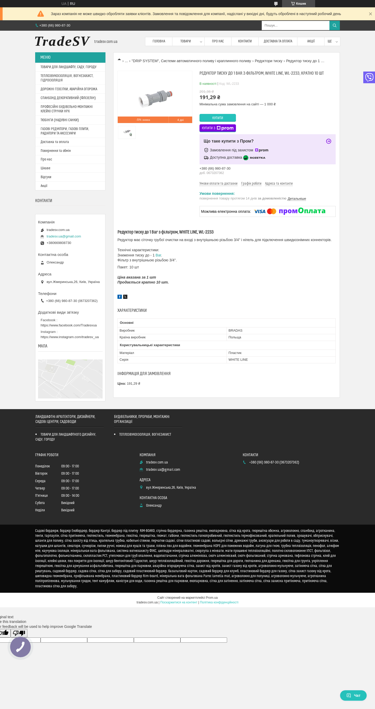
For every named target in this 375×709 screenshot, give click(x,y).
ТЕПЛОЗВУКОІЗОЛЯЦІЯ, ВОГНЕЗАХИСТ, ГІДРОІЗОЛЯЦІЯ (67, 78)
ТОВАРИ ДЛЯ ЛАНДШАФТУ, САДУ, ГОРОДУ (68, 67)
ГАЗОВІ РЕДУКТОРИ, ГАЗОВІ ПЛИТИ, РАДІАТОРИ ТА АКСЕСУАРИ (65, 131)
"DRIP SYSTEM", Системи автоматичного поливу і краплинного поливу (191, 61)
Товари (185, 41)
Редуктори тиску (268, 61)
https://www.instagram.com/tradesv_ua (70, 337)
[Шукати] (334, 25)
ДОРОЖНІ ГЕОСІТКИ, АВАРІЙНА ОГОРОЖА (69, 89)
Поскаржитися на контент (178, 602)
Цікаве (45, 168)
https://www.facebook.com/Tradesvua (69, 325)
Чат (353, 695)
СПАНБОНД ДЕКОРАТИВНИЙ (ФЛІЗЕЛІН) (68, 98)
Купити (217, 118)
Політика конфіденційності (219, 602)
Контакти (245, 41)
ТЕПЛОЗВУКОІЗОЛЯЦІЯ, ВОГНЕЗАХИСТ (145, 435)
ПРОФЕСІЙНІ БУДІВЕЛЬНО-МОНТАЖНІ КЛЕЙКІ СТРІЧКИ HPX (67, 109)
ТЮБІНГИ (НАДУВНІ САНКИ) (60, 120)
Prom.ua (212, 598)
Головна (159, 41)
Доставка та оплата (278, 41)
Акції (311, 41)
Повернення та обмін (56, 151)
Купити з (218, 128)
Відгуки (46, 177)
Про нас (218, 41)
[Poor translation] (19, 633)
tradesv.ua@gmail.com (64, 236)
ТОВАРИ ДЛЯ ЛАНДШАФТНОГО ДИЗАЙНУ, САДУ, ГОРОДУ (65, 437)
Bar (158, 255)
